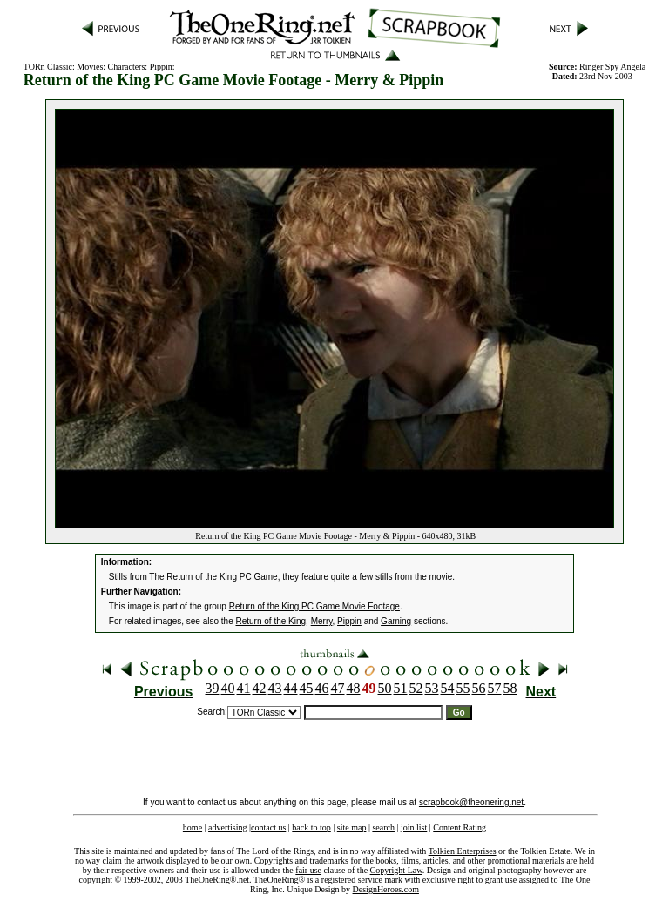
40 (228, 688)
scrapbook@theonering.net (471, 802)
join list (414, 827)
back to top (311, 827)
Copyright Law (396, 870)
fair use (308, 870)
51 (401, 688)
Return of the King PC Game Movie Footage (314, 606)
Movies (90, 66)
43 (275, 688)
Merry (322, 621)
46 (322, 688)
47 (338, 688)
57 (495, 688)
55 (463, 688)
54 (448, 688)
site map (352, 827)
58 (510, 688)
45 (307, 688)
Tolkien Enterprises (463, 851)
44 (291, 688)
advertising (227, 827)
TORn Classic (48, 66)
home (192, 827)
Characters (126, 66)
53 (432, 688)
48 (354, 688)
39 (213, 688)
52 (416, 688)
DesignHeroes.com (386, 889)
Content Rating (459, 827)
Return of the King (271, 621)
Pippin (161, 66)
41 (244, 688)
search (383, 827)
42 (260, 688)
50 (385, 688)
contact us (268, 827)
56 (479, 688)
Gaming (396, 621)
